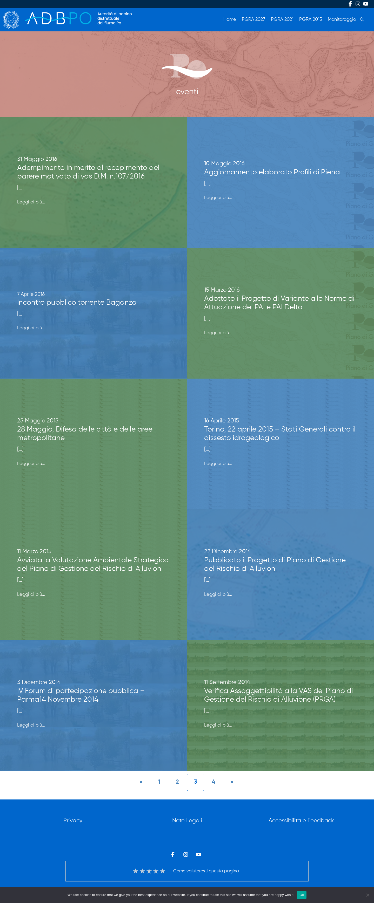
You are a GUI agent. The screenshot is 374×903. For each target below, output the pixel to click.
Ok (301, 895)
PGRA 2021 (282, 19)
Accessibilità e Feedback (301, 821)
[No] (367, 895)
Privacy (72, 821)
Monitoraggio (342, 19)
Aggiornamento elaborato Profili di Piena (272, 172)
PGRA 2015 (310, 19)
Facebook (350, 3)
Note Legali (187, 821)
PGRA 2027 (253, 19)
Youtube (365, 3)
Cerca (362, 19)
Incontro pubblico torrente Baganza (77, 302)
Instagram (357, 3)
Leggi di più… (31, 201)
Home (229, 19)
